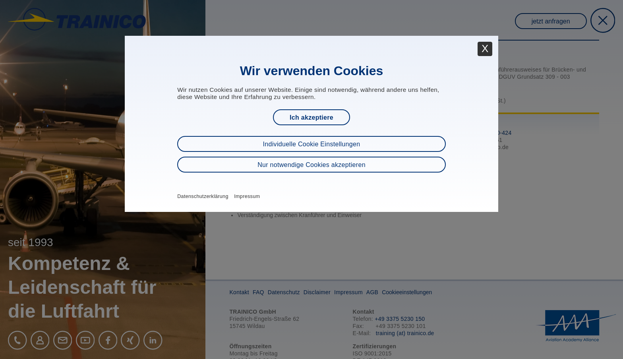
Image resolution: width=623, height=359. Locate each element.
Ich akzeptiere (311, 117)
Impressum (247, 196)
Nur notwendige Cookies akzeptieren (311, 164)
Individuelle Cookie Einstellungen (311, 144)
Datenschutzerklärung (202, 196)
